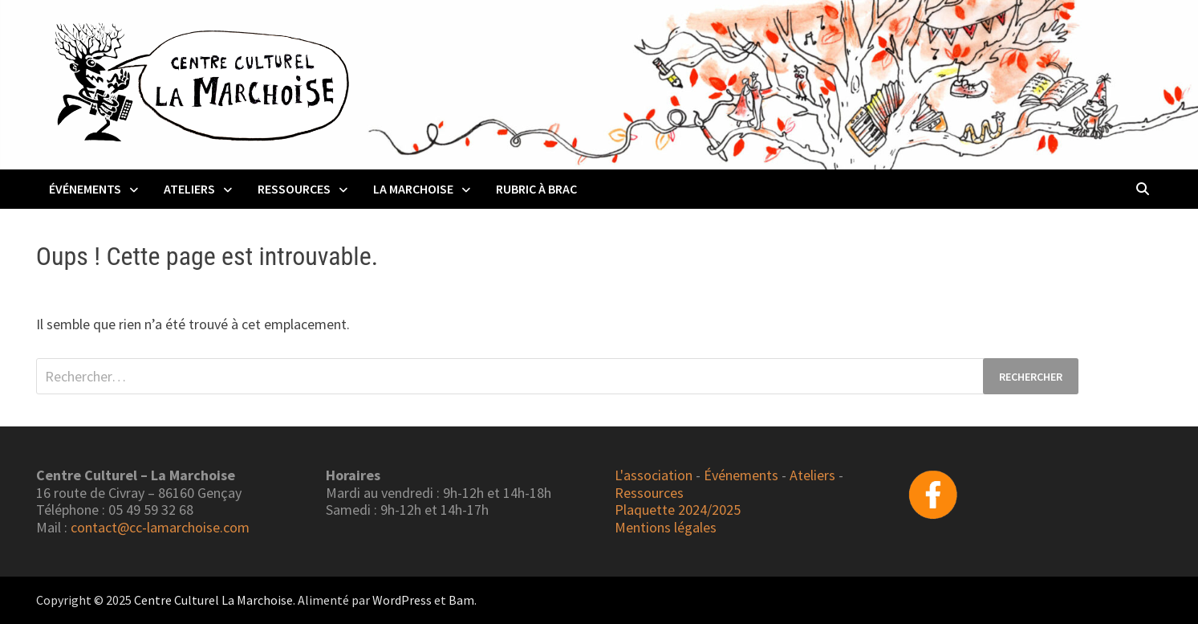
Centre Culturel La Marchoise (213, 600)
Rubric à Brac (536, 189)
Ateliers (189, 189)
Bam (461, 600)
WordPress (402, 600)
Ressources (294, 189)
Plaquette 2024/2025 (678, 509)
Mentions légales (666, 527)
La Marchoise (413, 189)
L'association (653, 475)
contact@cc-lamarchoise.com (160, 527)
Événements (85, 189)
